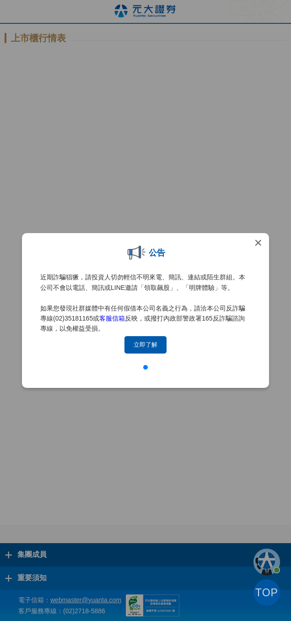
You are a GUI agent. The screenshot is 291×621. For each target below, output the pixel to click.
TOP (266, 593)
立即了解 (145, 344)
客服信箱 (112, 318)
